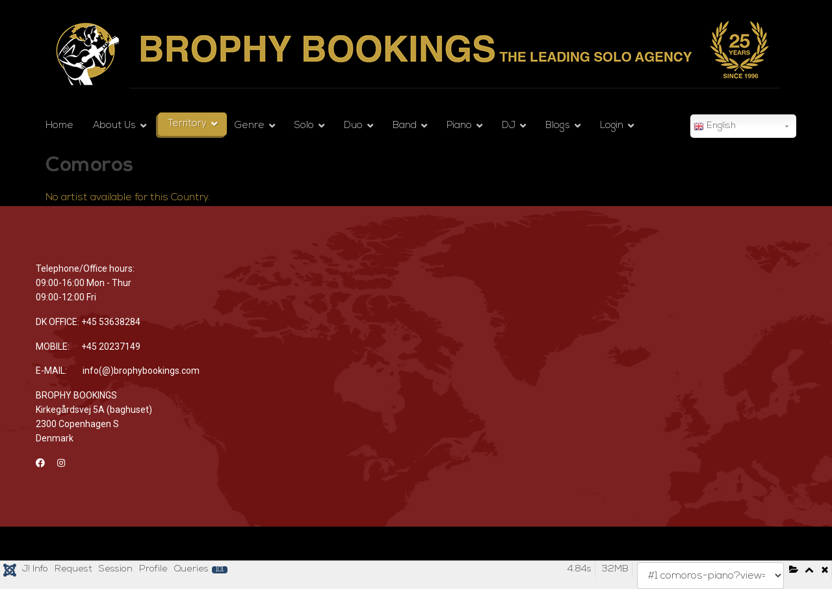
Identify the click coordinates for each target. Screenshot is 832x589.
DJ (508, 126)
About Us (114, 126)
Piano (459, 126)
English (715, 127)
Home (59, 126)
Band (405, 126)
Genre (250, 126)
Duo (353, 126)
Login (611, 126)
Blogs (557, 126)
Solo (304, 126)
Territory (187, 124)
